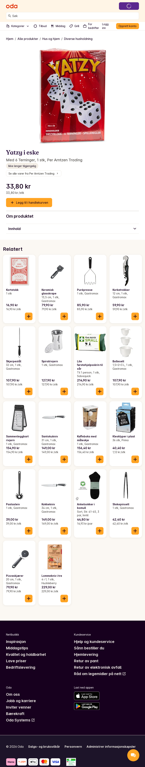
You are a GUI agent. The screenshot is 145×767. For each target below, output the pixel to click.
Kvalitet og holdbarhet (26, 654)
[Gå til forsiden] (11, 6)
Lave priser (16, 661)
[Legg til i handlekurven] (28, 316)
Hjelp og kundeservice (94, 641)
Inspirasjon (16, 641)
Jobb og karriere (21, 701)
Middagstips (17, 648)
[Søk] (10, 16)
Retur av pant (86, 661)
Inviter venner (18, 707)
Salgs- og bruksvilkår (44, 746)
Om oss (13, 694)
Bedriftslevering (20, 667)
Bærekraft (15, 713)
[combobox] (74, 15)
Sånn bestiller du (89, 648)
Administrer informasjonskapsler (111, 746)
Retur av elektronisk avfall (97, 667)
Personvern (73, 746)
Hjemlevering (86, 654)
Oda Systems (20, 720)
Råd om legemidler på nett (100, 674)
